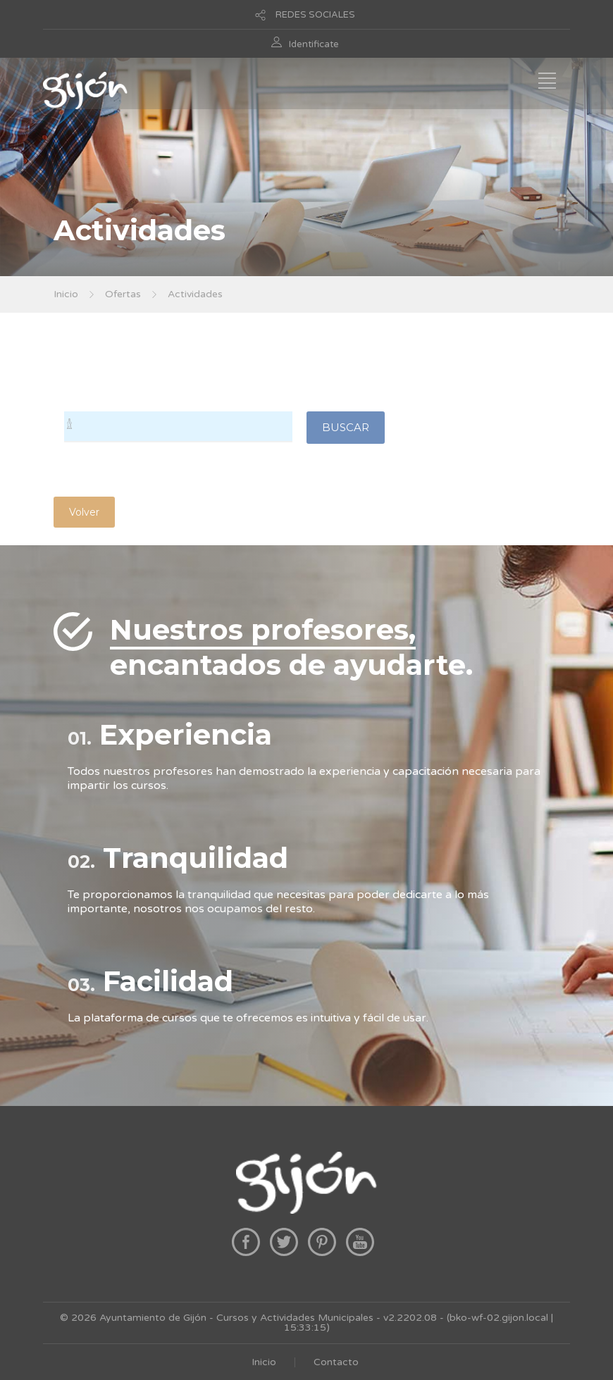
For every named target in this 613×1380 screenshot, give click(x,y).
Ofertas (123, 294)
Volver (84, 512)
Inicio (66, 294)
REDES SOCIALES (315, 14)
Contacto (336, 1362)
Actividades (195, 294)
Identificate (314, 44)
